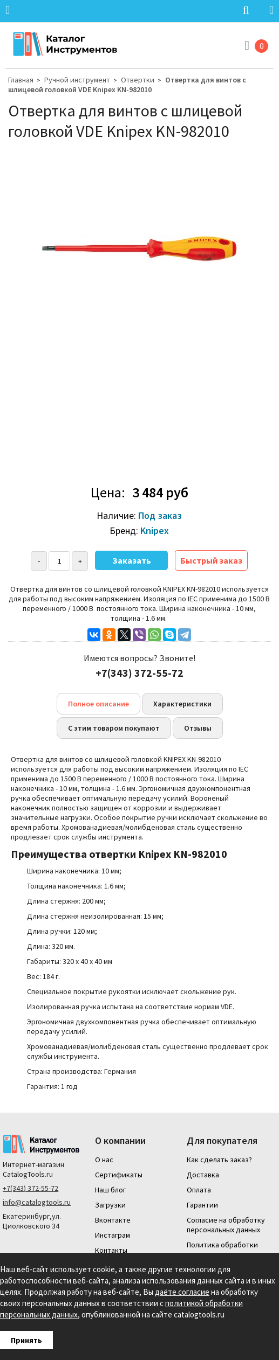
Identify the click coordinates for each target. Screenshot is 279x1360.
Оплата (199, 1190)
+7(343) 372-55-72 (30, 1188)
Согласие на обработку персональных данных (226, 1224)
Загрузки (110, 1205)
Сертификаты (118, 1174)
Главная (20, 80)
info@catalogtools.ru (37, 1202)
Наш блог (110, 1190)
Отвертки (137, 80)
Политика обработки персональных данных (223, 1249)
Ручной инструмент (77, 80)
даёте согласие (182, 1292)
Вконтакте (113, 1220)
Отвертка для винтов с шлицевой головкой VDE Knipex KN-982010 (127, 84)
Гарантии (202, 1205)
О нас (104, 1159)
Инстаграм (112, 1235)
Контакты (111, 1250)
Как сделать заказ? (219, 1159)
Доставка (203, 1174)
